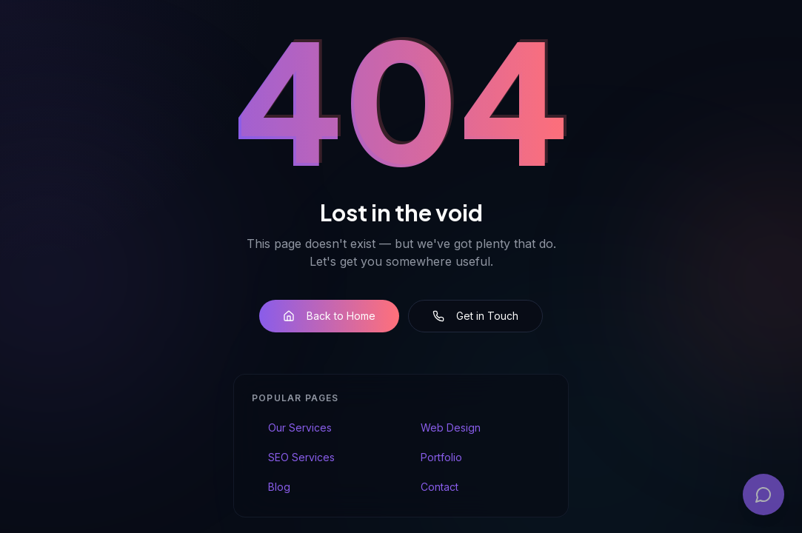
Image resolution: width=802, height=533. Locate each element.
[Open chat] (763, 494)
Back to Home (329, 316)
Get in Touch (475, 316)
